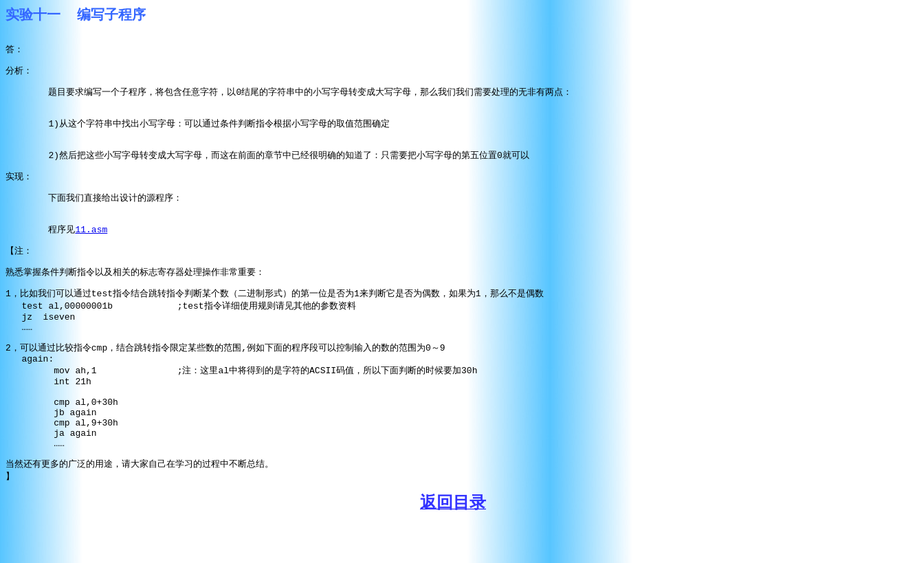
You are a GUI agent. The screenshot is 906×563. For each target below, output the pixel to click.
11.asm (91, 243)
